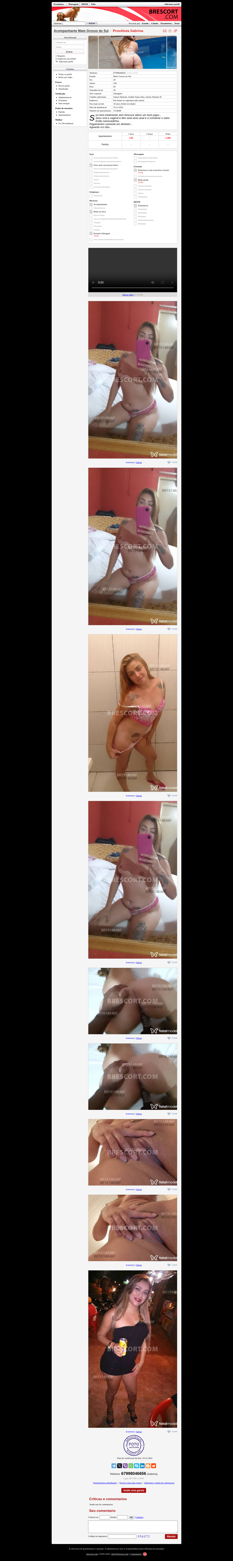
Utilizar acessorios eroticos (150, 176)
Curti (172, 462)
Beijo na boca (100, 211)
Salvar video (128, 294)
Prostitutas (58, 4)
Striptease (98, 195)
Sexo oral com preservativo (106, 158)
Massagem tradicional (148, 158)
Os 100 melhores (66, 123)
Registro (60, 56)
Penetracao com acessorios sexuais (153, 170)
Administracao (65, 97)
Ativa (96, 179)
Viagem (97, 222)
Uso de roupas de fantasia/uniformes (110, 219)
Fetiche (97, 183)
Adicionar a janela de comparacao (159, 1483)
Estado (145, 23)
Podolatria (142, 209)
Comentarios (135, 1556)
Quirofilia (142, 213)
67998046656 (119, 73)
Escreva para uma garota (130, 1483)
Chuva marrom (144, 189)
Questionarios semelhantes (105, 1483)
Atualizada (63, 89)
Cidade (154, 23)
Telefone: (58, 23)
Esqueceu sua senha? (66, 58)
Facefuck (98, 226)
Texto (177, 23)
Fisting (97, 230)
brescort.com (92, 1556)
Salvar (139, 462)
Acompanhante (100, 204)
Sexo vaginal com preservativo (107, 161)
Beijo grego (143, 180)
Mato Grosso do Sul (122, 76)
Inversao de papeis (102, 187)
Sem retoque (63, 103)
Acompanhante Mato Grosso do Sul (81, 31)
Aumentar (130, 462)
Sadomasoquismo (146, 220)
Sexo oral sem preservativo (106, 168)
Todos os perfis (65, 74)
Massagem (73, 4)
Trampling (142, 197)
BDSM (84, 4)
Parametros (166, 23)
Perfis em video (65, 77)
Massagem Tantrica (146, 161)
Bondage (142, 223)
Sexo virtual (99, 215)
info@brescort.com (120, 1556)
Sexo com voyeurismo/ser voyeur (109, 239)
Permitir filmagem (102, 233)
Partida (61, 112)
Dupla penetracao (101, 172)
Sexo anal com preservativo (106, 165)
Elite (93, 4)
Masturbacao (99, 208)
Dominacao (143, 205)
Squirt (140, 193)
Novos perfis (64, 86)
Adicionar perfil (172, 4)
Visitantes (62, 100)
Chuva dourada (145, 186)
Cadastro (139, 1517)
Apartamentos (64, 115)
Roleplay (142, 216)
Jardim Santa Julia (136, 97)
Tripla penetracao (101, 176)
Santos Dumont (120, 97)
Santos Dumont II (153, 97)
